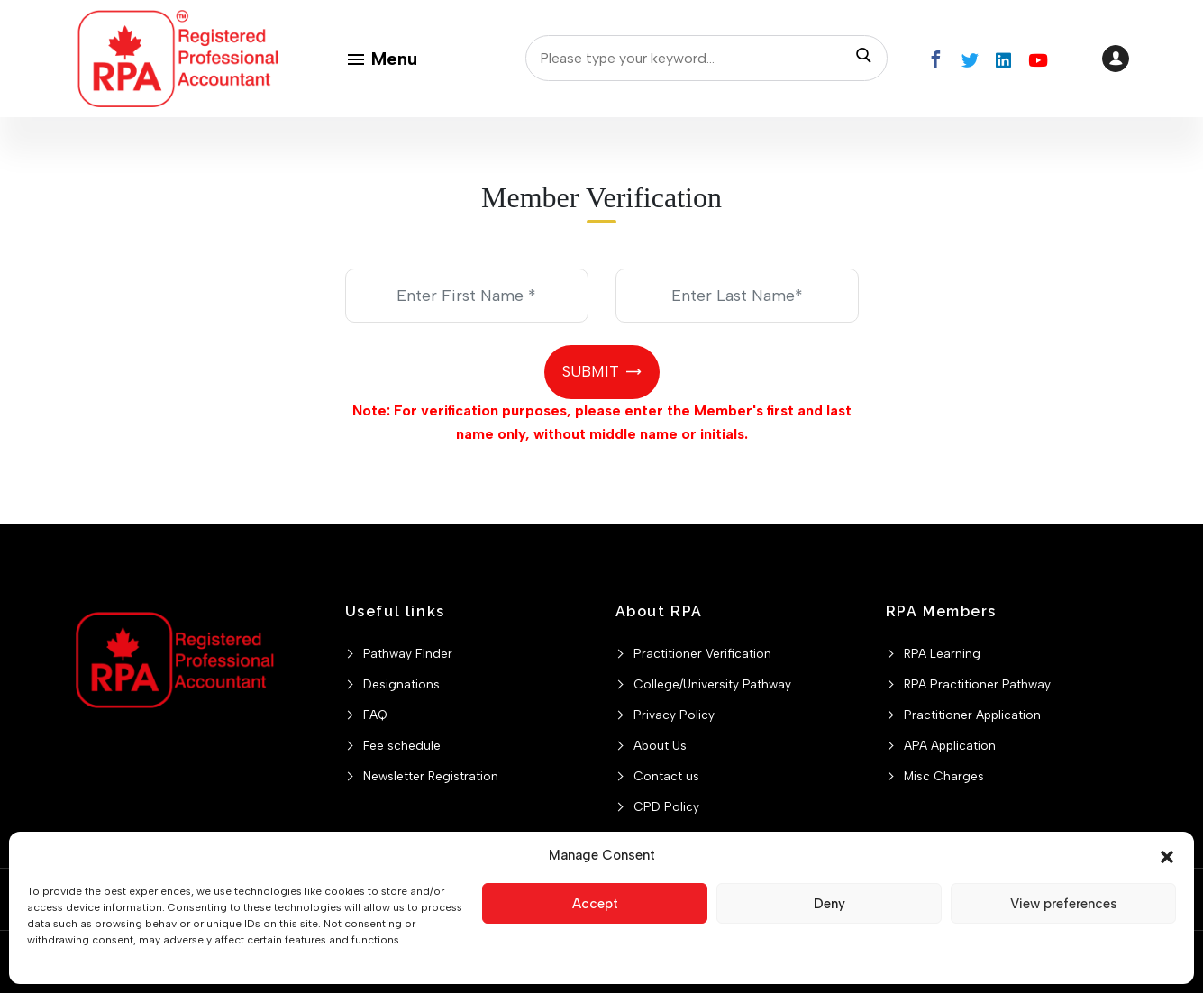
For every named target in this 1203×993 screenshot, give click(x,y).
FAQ (375, 714)
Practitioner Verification (702, 653)
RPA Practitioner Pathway (977, 684)
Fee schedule (402, 745)
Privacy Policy (674, 714)
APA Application (950, 745)
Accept (595, 904)
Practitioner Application (972, 714)
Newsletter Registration (430, 776)
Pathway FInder (407, 653)
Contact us (666, 776)
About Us (660, 745)
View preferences (1063, 904)
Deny (829, 904)
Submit (590, 371)
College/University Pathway (712, 684)
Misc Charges (944, 776)
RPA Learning (942, 653)
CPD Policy (666, 806)
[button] (1167, 855)
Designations (401, 684)
